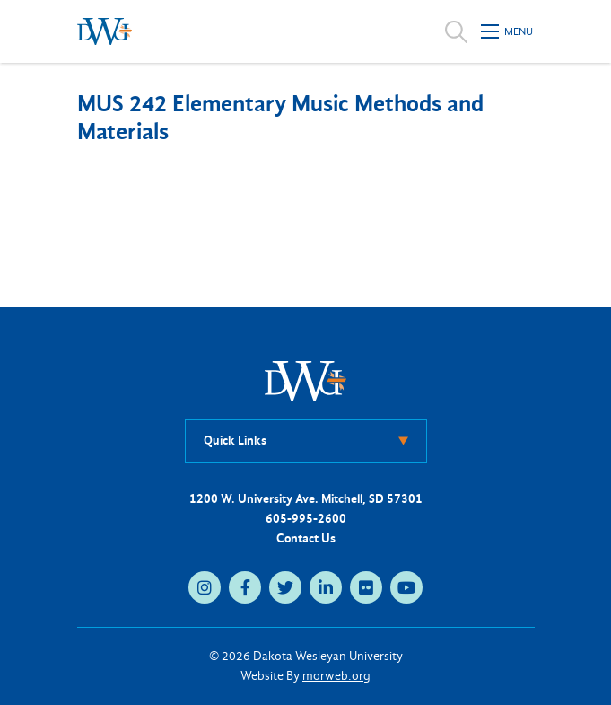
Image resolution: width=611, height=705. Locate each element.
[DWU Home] (306, 380)
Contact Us (306, 538)
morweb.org (336, 675)
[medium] (204, 587)
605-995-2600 (306, 518)
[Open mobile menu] (508, 31)
